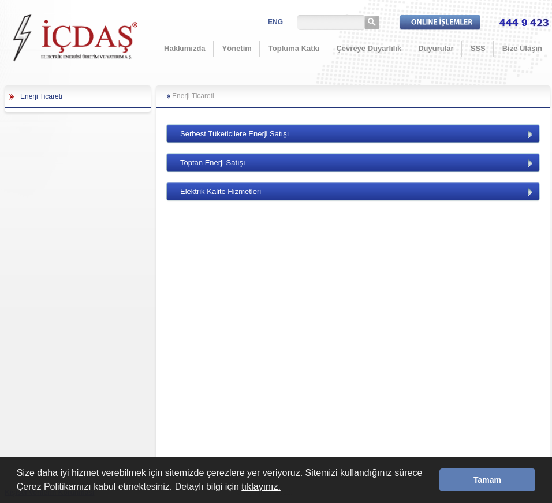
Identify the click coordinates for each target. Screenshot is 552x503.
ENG (275, 22)
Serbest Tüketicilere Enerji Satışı (234, 133)
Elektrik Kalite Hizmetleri (220, 191)
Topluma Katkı (294, 48)
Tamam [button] (487, 480)
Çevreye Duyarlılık (368, 48)
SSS (478, 48)
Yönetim (237, 48)
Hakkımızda (185, 48)
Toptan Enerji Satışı (212, 162)
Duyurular (435, 48)
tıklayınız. (261, 486)
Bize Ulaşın (522, 48)
